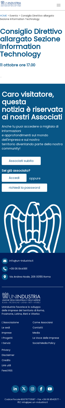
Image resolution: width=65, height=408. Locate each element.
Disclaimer (8, 355)
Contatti (38, 327)
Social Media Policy (44, 343)
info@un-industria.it (17, 260)
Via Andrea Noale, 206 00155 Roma (26, 277)
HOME (3, 15)
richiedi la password (24, 187)
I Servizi (6, 343)
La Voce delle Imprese (46, 338)
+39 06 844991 (14, 268)
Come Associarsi (43, 322)
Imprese (7, 332)
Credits (6, 360)
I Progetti (7, 338)
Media (36, 332)
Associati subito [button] (21, 161)
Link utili (6, 365)
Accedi (14, 178)
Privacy (6, 350)
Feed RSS (7, 370)
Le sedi (6, 327)
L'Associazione (10, 322)
